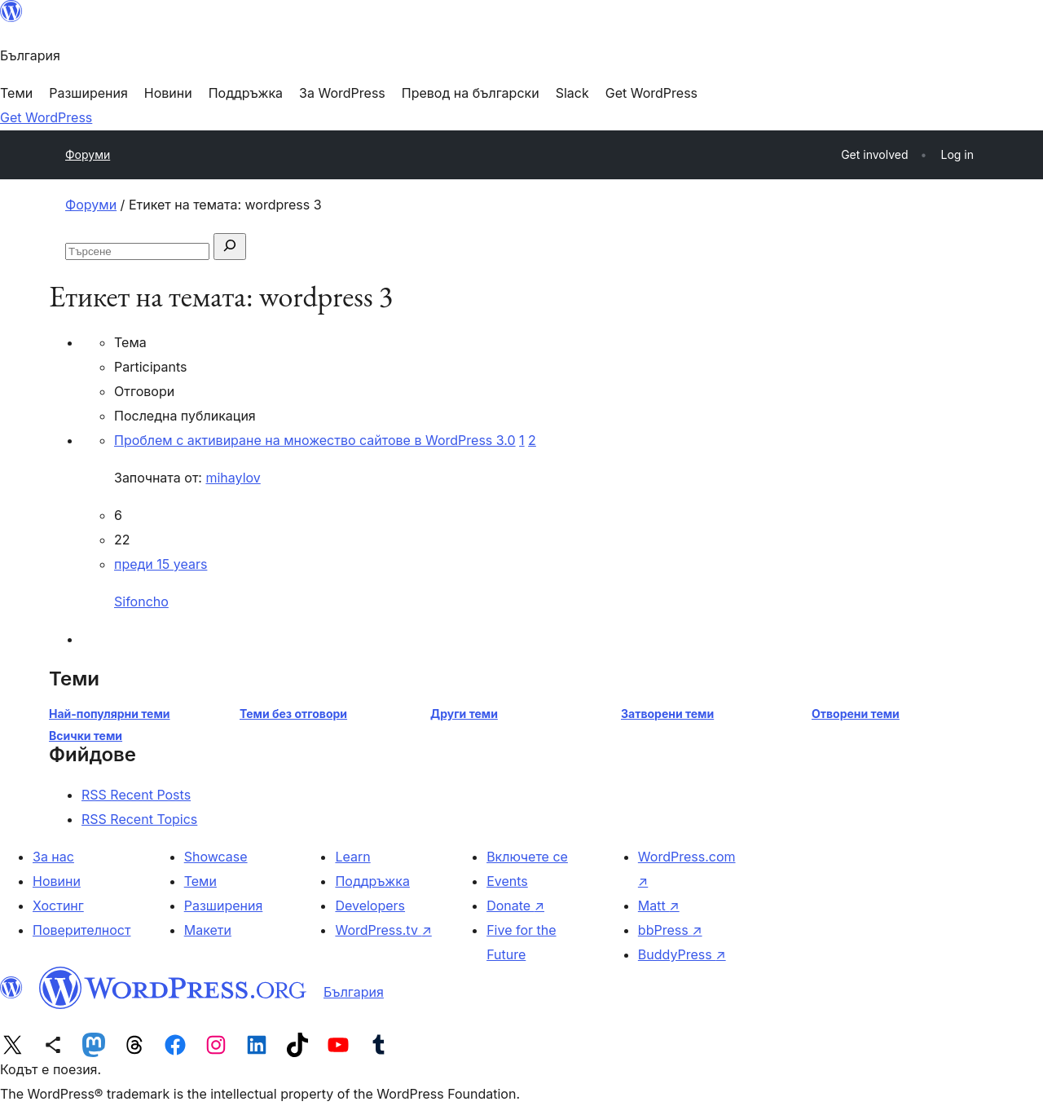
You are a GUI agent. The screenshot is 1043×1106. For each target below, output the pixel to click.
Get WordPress (46, 117)
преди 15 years (160, 564)
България (353, 992)
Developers (370, 905)
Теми (200, 881)
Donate (515, 905)
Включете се (527, 856)
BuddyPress (682, 954)
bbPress (670, 930)
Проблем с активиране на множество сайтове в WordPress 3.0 (315, 440)
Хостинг (58, 905)
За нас (53, 856)
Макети (207, 930)
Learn (352, 856)
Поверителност (81, 930)
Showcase (216, 856)
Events (507, 881)
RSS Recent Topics (139, 819)
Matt (659, 905)
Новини (57, 881)
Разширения (223, 905)
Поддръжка (372, 881)
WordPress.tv (383, 930)
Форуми (87, 154)
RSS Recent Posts (136, 795)
